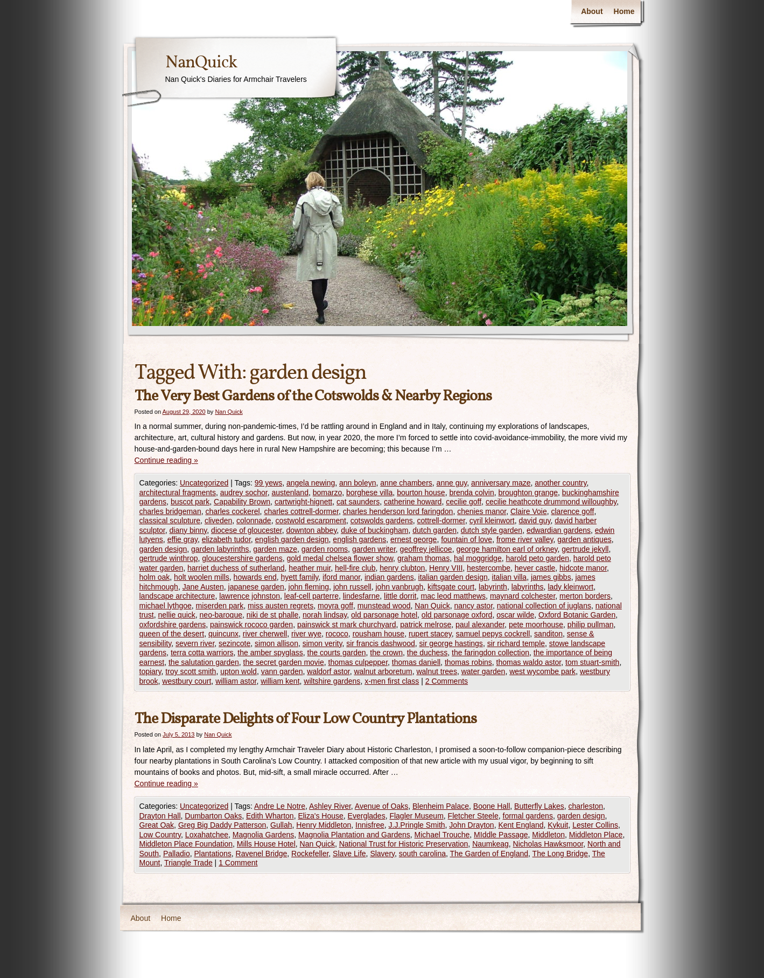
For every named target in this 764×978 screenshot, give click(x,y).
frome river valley (524, 539)
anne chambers (406, 482)
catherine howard (412, 501)
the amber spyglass (270, 652)
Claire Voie (528, 511)
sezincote (234, 643)
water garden (483, 671)
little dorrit (400, 596)
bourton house (421, 492)
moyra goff (335, 605)
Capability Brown (242, 501)
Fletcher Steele (473, 815)
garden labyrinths (220, 549)
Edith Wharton (270, 815)
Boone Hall (491, 806)
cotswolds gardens (382, 520)
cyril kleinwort (492, 520)
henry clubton (402, 568)
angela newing (310, 482)
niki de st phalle (273, 615)
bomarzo (327, 492)
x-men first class (392, 681)
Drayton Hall (160, 815)
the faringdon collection (490, 652)
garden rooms (325, 549)
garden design (163, 549)
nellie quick (176, 615)
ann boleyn (357, 482)
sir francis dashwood (380, 643)
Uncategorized (204, 482)
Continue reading (166, 460)
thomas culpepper (358, 662)
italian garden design (453, 577)
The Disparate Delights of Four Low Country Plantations (305, 719)
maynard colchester (522, 596)
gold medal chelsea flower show (339, 558)
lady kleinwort (570, 586)
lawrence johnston (249, 596)
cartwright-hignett (303, 501)
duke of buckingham (374, 530)
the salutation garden (204, 662)
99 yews (268, 482)
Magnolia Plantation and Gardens (354, 834)
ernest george (413, 539)
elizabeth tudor (226, 539)
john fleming (309, 586)
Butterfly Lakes (539, 806)
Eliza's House (320, 815)
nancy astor (473, 605)
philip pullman (590, 624)
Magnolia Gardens (263, 834)
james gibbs (551, 577)
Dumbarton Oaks (213, 815)
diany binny (188, 530)
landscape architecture (177, 596)
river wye (306, 633)
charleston (586, 806)
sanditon (548, 633)
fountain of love (466, 539)
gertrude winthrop (168, 558)
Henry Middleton (323, 825)
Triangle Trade (188, 862)
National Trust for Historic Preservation (403, 844)
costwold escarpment (310, 520)
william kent (280, 681)
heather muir (310, 568)
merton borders (585, 596)
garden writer (374, 549)
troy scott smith (190, 671)
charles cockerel (232, 511)
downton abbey (311, 530)
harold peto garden (537, 558)
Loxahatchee (206, 834)
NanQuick (201, 63)
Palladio (176, 853)
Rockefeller (309, 853)
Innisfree (369, 825)
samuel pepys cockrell (493, 633)
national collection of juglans (544, 605)
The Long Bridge (560, 853)
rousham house (379, 633)
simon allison (276, 643)
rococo (337, 633)
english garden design (292, 539)
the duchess (427, 652)
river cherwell (265, 633)
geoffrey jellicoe (426, 549)
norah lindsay (325, 615)
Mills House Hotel (266, 844)
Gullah (281, 825)
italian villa (509, 577)
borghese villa (369, 492)
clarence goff (572, 511)
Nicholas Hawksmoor (548, 844)
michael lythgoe (165, 605)
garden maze (275, 549)
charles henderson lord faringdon (398, 511)
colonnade (253, 520)
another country (560, 482)
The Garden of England (489, 853)
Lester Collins (595, 825)
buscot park (190, 501)
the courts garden (336, 652)
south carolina (422, 853)
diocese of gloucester (246, 530)
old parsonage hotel (384, 615)
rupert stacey (430, 633)
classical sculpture (170, 520)
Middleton (548, 834)
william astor (235, 681)
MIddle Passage (501, 834)
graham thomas (423, 558)
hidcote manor (583, 568)
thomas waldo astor (529, 662)
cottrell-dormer (441, 520)
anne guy (452, 482)
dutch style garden (491, 530)
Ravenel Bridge (262, 853)
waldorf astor (328, 671)
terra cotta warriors (202, 652)
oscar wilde (515, 615)
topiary (150, 671)
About (591, 11)
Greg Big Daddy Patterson (222, 825)
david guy (535, 520)
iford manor (341, 577)
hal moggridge (478, 558)
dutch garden (434, 530)
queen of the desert (172, 633)
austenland (290, 492)
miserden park (220, 605)
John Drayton (471, 825)
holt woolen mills (201, 577)
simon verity (322, 643)
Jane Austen (203, 586)
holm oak (154, 577)
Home (624, 11)
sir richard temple (516, 643)
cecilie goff (463, 501)
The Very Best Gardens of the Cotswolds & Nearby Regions (313, 396)
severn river (195, 643)
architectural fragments (177, 492)
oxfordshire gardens (172, 624)
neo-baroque (221, 615)
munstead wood (384, 605)
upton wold (238, 671)
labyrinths (527, 586)
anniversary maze (501, 482)
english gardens (359, 539)
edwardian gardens (559, 530)
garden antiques (584, 539)
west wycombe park (542, 671)
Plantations (212, 853)
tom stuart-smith (592, 662)
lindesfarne (361, 596)
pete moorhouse (536, 624)
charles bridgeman (170, 511)
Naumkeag (490, 844)
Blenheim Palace (440, 806)
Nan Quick (228, 411)
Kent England (520, 825)
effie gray (182, 539)
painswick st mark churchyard (346, 624)
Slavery (382, 853)
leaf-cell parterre (311, 596)
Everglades (366, 815)
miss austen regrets (280, 605)
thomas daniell (416, 662)
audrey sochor (244, 492)
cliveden (218, 520)
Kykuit (558, 825)
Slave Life (349, 853)
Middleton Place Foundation (186, 844)
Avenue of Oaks (381, 806)
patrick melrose (425, 624)
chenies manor (481, 511)
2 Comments (446, 681)
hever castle (535, 568)
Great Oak (156, 825)
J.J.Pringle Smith (417, 825)
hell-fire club (355, 568)
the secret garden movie (283, 662)
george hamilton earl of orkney (506, 549)
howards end (255, 577)
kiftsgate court (450, 586)
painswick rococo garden (251, 624)
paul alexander (479, 624)
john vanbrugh (400, 586)
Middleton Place (596, 834)
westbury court (186, 681)
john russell (352, 586)
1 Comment (238, 862)
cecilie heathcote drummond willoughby (551, 501)
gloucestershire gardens (242, 558)
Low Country (160, 834)
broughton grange (528, 492)
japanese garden (256, 586)
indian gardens (389, 577)
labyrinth (493, 586)
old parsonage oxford (457, 615)
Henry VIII (445, 568)
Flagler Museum (416, 815)
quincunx (223, 633)
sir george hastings (451, 643)
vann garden (282, 671)
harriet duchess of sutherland (236, 568)
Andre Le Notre (279, 806)
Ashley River (330, 806)
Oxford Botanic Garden (576, 615)
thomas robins (468, 662)
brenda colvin (471, 492)
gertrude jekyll (585, 549)
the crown (386, 652)
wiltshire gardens (332, 681)
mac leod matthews (453, 596)
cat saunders (358, 501)
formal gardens (528, 815)
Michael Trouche (442, 834)
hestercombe (488, 568)
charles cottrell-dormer (301, 511)
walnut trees (436, 671)
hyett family (300, 577)
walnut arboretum (383, 671)
